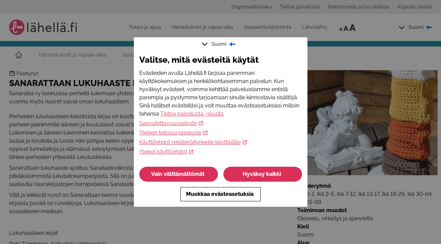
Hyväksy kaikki (262, 174)
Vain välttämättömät (178, 174)
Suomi (219, 44)
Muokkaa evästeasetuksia (220, 194)
